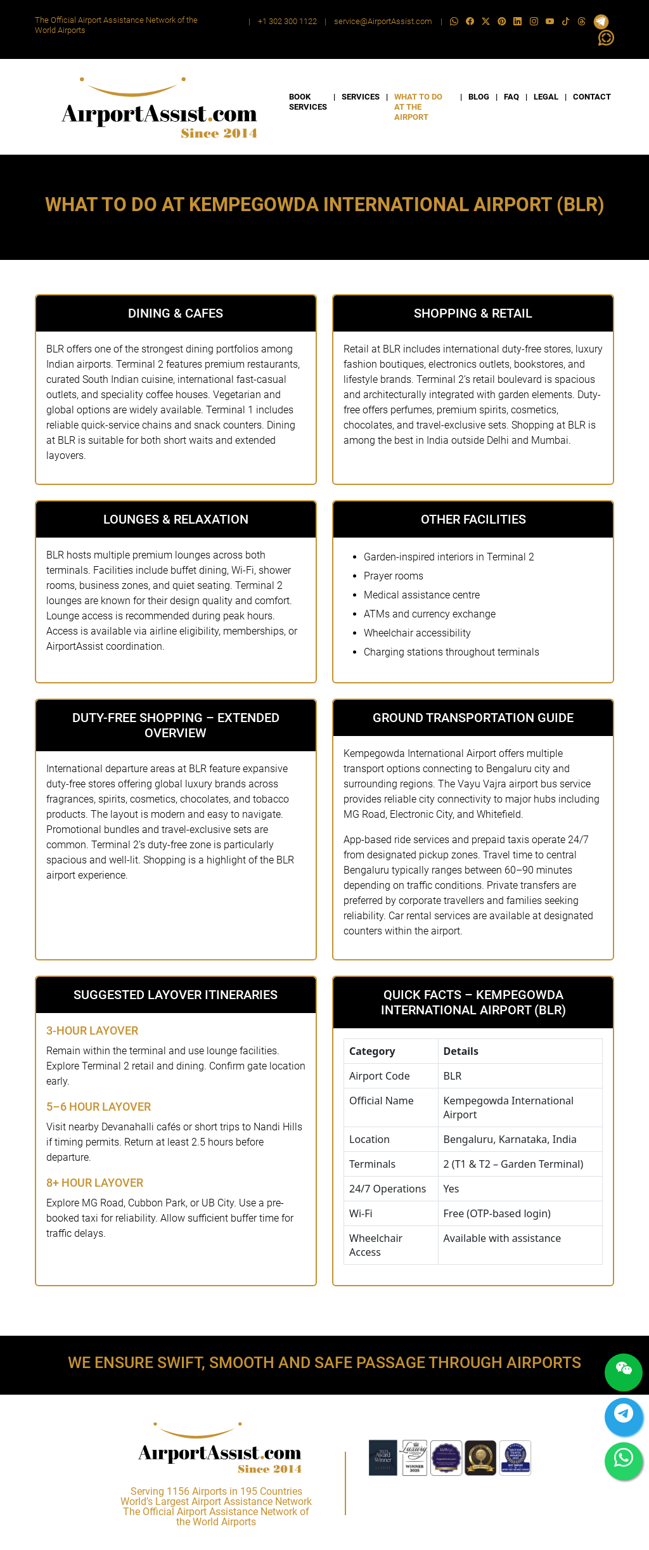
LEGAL (546, 96)
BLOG (478, 96)
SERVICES (361, 96)
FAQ (511, 96)
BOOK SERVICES (308, 102)
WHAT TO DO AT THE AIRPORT (418, 107)
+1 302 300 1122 (287, 21)
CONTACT (592, 96)
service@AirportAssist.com (383, 21)
